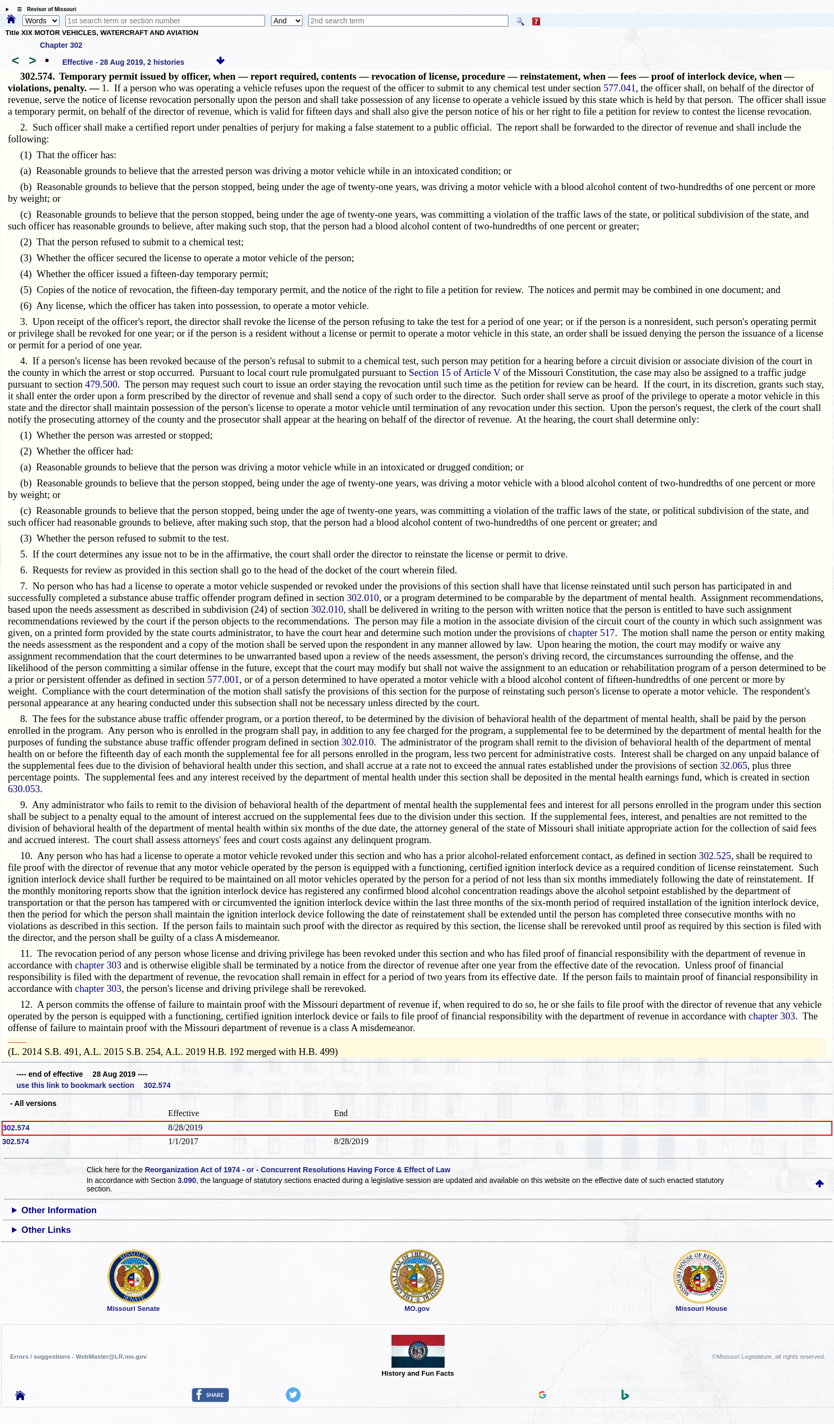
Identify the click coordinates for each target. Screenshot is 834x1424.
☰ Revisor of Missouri (44, 9)
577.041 (619, 87)
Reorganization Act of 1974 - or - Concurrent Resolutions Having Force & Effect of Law (297, 1169)
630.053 (24, 788)
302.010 (363, 597)
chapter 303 (98, 965)
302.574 (16, 1127)
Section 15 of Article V (454, 372)
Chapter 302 (61, 45)
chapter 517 (591, 632)
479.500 (101, 384)
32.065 (733, 765)
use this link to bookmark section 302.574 (93, 1085)
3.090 (186, 1180)
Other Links (46, 1230)
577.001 (223, 679)
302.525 (715, 855)
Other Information (59, 1210)
